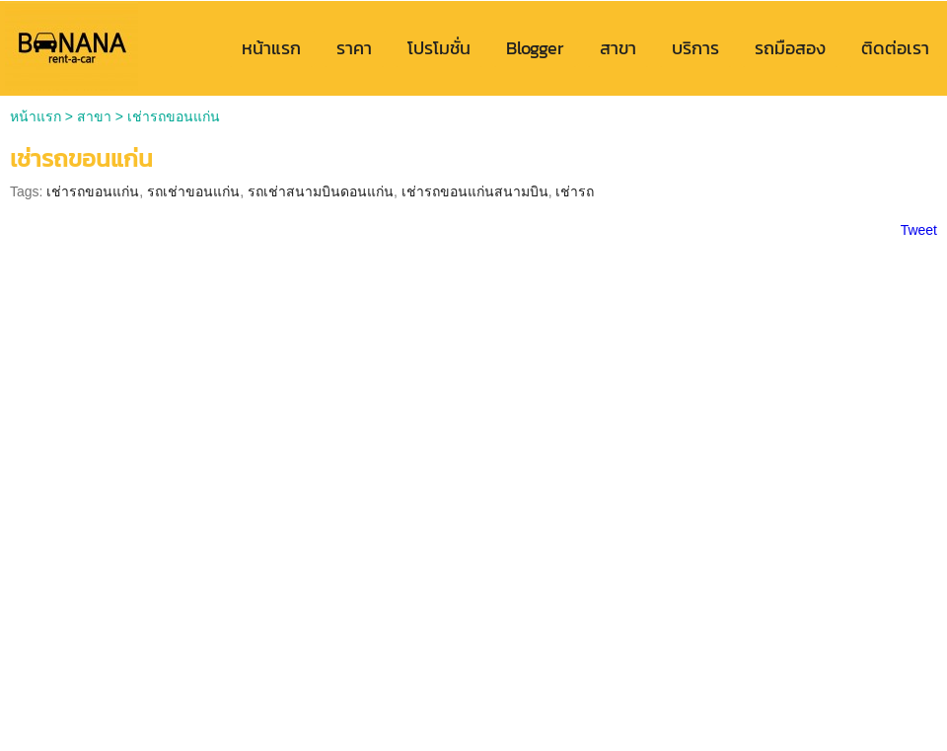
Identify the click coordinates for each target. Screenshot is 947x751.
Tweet (919, 230)
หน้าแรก (35, 116)
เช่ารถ (574, 191)
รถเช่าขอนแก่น (193, 191)
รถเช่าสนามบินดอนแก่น (321, 191)
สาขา (94, 116)
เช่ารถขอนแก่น (92, 191)
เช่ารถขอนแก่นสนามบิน (474, 191)
